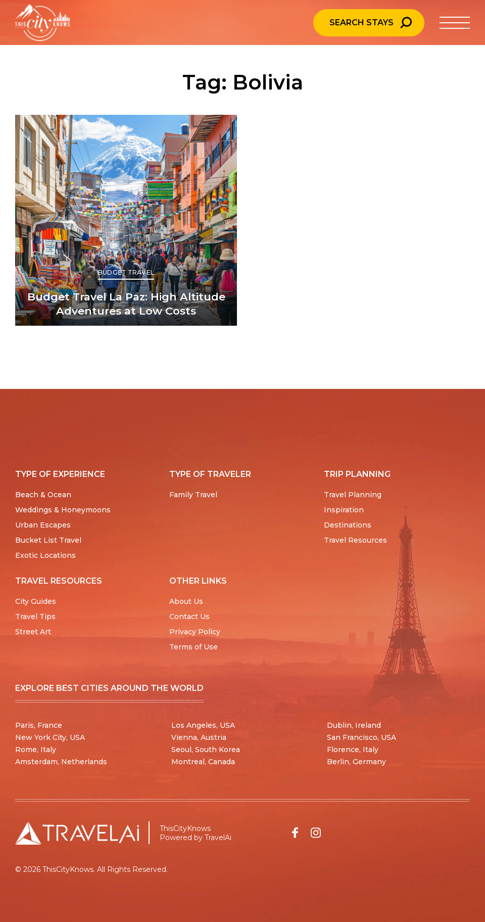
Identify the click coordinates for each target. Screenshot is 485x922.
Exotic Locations (45, 555)
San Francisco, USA (361, 737)
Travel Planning (352, 494)
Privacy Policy (194, 631)
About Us (186, 601)
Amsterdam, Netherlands (61, 761)
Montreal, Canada (203, 761)
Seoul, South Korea (205, 749)
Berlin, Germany (356, 761)
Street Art (33, 631)
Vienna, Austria (198, 737)
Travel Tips (35, 616)
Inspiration (344, 509)
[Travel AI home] (77, 833)
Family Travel (193, 494)
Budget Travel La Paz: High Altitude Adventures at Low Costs (126, 303)
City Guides (35, 601)
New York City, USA (50, 737)
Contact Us (189, 616)
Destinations (347, 525)
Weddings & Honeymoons (63, 509)
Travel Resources (355, 540)
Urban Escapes (43, 525)
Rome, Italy (35, 749)
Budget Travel (126, 272)
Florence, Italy (352, 749)
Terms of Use (193, 646)
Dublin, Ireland (354, 725)
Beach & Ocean (43, 494)
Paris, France (38, 725)
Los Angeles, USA (203, 725)
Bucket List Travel (48, 540)
